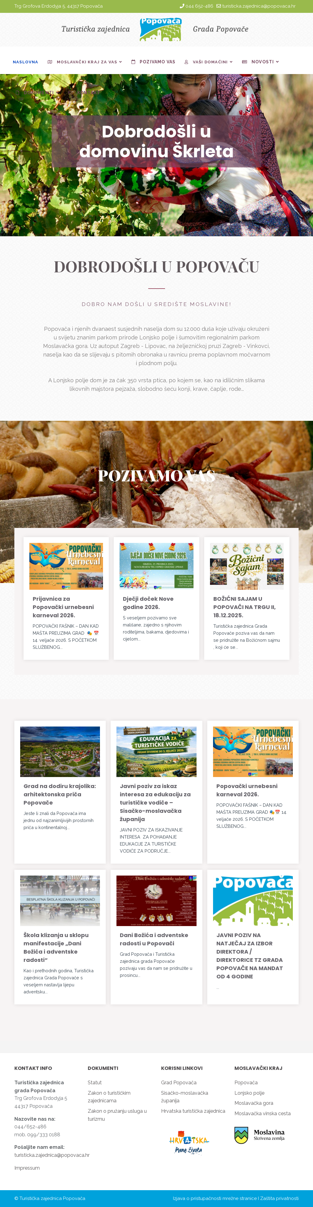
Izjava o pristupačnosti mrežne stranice (215, 1198)
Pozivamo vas (152, 61)
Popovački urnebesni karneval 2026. (247, 790)
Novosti (256, 61)
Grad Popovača (179, 1083)
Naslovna (26, 62)
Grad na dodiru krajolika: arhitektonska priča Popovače (60, 794)
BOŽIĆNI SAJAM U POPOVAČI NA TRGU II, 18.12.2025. (244, 607)
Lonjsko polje (249, 1093)
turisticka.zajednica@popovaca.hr (259, 6)
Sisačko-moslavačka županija (184, 1097)
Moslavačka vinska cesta (262, 1113)
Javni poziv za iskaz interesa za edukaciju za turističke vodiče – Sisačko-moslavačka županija (155, 802)
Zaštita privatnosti (279, 1198)
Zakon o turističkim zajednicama (109, 1097)
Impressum (27, 1168)
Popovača (246, 1083)
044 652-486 (199, 6)
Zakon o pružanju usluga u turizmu (117, 1115)
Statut (95, 1083)
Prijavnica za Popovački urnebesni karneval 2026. (63, 607)
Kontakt (82, 92)
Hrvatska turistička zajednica (193, 1111)
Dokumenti (33, 92)
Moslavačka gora (253, 1103)
